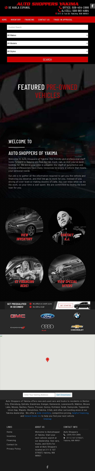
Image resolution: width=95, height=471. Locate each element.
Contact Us (44, 19)
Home (4, 19)
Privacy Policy (14, 449)
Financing (29, 19)
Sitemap (48, 419)
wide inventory (44, 413)
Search (47, 59)
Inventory (16, 19)
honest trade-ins (33, 416)
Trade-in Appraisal (63, 19)
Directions (64, 395)
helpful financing (80, 413)
